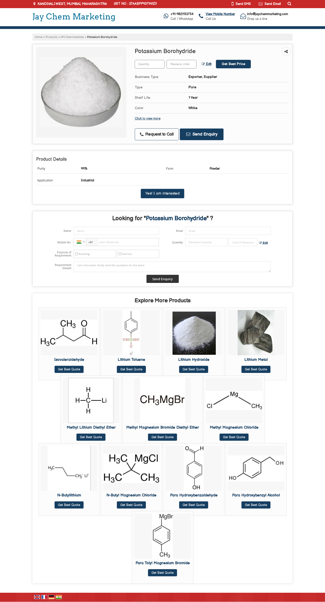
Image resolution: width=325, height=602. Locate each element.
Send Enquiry (201, 134)
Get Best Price (233, 64)
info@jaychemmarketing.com (267, 14)
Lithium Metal (256, 359)
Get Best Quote (69, 369)
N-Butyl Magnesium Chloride (131, 495)
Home (38, 37)
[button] (220, 14)
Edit (206, 64)
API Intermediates (72, 37)
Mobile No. (64, 242)
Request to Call (157, 134)
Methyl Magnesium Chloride (234, 427)
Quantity (177, 242)
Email (179, 231)
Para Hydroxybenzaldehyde (194, 495)
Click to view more (147, 118)
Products (51, 37)
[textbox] (181, 64)
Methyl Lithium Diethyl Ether (91, 427)
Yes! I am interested (162, 193)
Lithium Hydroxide (193, 359)
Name (67, 231)
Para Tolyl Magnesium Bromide (162, 563)
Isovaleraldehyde (69, 359)
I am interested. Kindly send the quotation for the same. (172, 266)
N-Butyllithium (69, 495)
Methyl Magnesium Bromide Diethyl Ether (162, 427)
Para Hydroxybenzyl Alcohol (256, 495)
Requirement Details (63, 266)
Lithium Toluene (131, 359)
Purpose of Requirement (63, 254)
